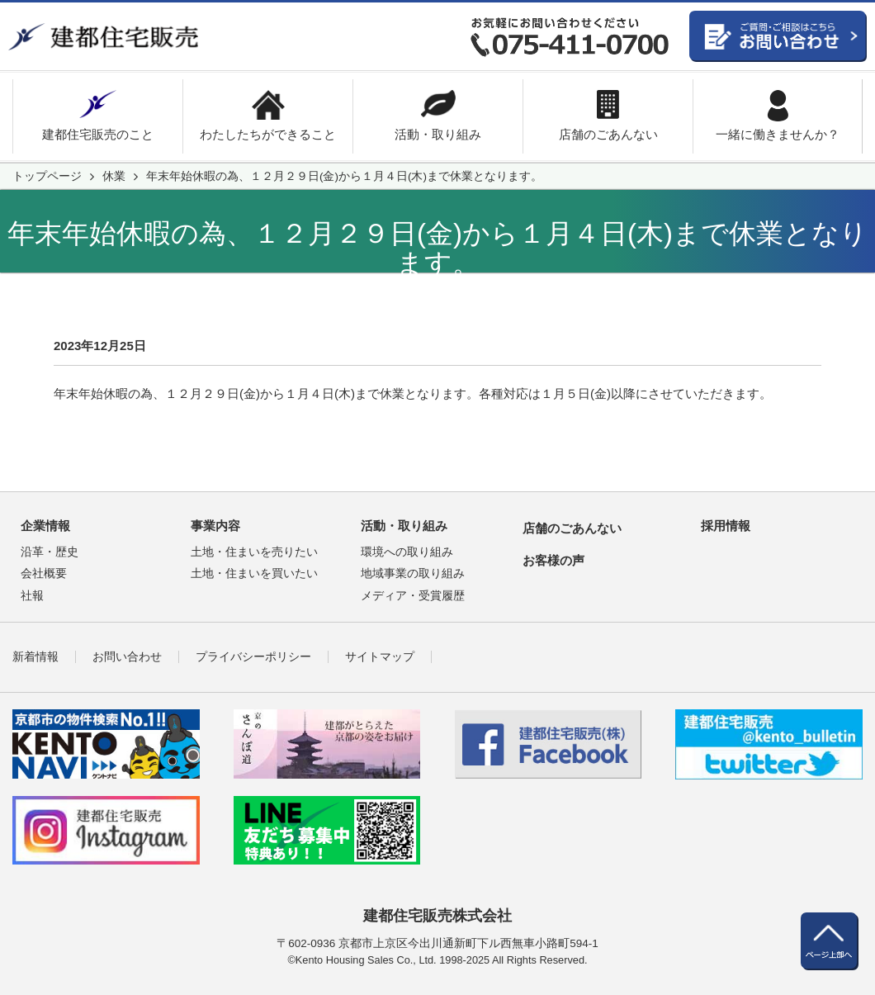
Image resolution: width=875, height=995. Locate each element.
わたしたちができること (268, 134)
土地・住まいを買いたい (254, 573)
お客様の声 (553, 560)
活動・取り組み (438, 134)
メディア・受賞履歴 (413, 596)
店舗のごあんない (608, 134)
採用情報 (725, 526)
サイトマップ (379, 657)
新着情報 (35, 657)
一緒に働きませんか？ (778, 134)
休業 (113, 176)
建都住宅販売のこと (98, 134)
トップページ (47, 176)
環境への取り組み (407, 552)
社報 (32, 596)
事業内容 (215, 526)
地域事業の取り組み (413, 573)
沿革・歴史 (49, 552)
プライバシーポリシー (253, 657)
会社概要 (44, 573)
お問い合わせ (127, 657)
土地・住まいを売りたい (254, 552)
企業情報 (45, 526)
